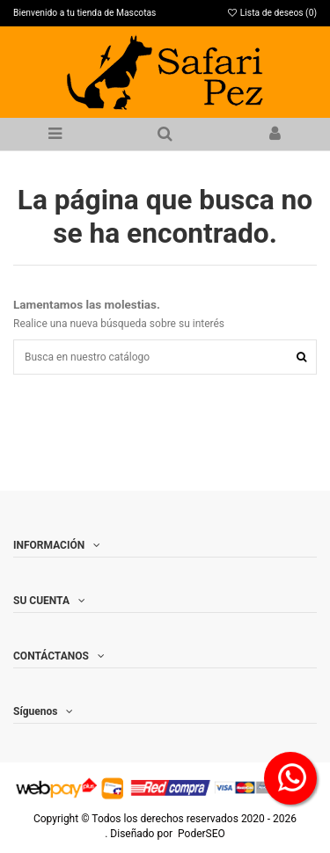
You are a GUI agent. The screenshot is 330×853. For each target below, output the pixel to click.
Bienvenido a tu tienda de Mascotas (84, 12)
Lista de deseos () (271, 12)
